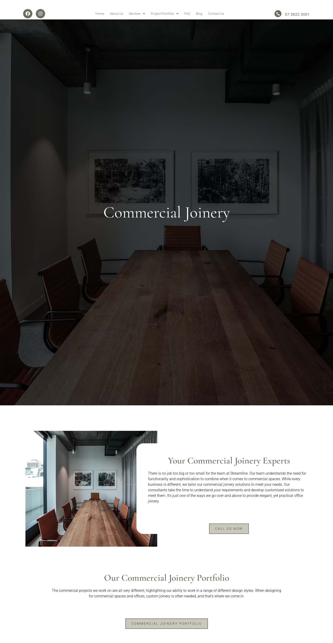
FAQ (187, 22)
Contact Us (216, 22)
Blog (199, 22)
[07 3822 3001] (277, 22)
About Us (116, 22)
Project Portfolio (165, 22)
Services (137, 22)
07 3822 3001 (297, 23)
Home (100, 22)
